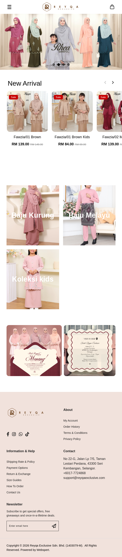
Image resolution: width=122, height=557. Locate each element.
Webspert (43, 549)
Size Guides (14, 480)
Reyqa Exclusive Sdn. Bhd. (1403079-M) (56, 545)
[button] (53, 64)
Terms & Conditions (75, 432)
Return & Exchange (18, 474)
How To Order (15, 486)
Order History (71, 426)
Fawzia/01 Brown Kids (72, 137)
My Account (70, 420)
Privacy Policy (72, 439)
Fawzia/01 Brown (27, 137)
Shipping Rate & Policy (21, 461)
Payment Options (17, 467)
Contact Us (13, 492)
